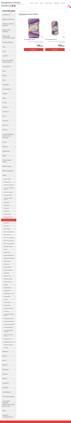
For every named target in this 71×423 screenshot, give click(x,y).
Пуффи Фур (7, 296)
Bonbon (5, 93)
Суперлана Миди (9, 327)
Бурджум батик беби (10, 220)
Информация (56, 3)
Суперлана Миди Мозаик (8, 331)
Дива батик (7, 252)
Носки (4, 116)
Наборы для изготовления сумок (9, 37)
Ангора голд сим (9, 192)
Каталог (36, 3)
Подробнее (33, 49)
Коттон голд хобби (9, 243)
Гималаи (5, 351)
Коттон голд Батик (9, 237)
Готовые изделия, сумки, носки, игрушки (8, 135)
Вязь (4, 47)
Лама (4, 98)
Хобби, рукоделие (8, 171)
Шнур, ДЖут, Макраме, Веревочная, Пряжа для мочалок (9, 403)
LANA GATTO (6, 66)
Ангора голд (8, 182)
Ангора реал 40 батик (8, 198)
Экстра (6, 347)
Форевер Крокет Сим (10, 342)
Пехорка (5, 146)
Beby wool (7, 205)
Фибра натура (7, 166)
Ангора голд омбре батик (9, 188)
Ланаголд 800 (8, 267)
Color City (5, 125)
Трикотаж (6, 111)
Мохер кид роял (8, 279)
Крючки (5, 107)
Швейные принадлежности (8, 416)
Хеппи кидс (7, 229)
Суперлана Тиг (8, 339)
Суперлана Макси (9, 308)
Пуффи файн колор (9, 293)
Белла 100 (7, 211)
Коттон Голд (8, 234)
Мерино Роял (8, 276)
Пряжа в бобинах (8, 42)
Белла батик (8, 214)
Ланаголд (7, 264)
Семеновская (7, 392)
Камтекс (5, 374)
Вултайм (7, 226)
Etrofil (4, 360)
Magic (4, 155)
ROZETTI (5, 365)
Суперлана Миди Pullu (9, 335)
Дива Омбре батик (9, 255)
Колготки (5, 120)
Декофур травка (9, 246)
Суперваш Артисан (9, 321)
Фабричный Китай (8, 19)
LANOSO (5, 56)
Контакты (63, 3)
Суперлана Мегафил (9, 324)
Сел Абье (7, 311)
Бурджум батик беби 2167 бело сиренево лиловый (35, 42)
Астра (4, 51)
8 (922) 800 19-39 (6, 6)
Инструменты (7, 89)
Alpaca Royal (7, 179)
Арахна (5, 378)
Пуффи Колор (8, 287)
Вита (4, 80)
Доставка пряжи (48, 3)
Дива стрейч (8, 261)
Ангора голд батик (9, 185)
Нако (4, 71)
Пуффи (6, 284)
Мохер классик (8, 282)
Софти (6, 299)
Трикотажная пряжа (7, 161)
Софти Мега (7, 305)
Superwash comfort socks (9, 314)
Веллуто (7, 223)
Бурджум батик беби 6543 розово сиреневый (56, 42)
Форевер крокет (9, 344)
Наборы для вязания (6, 30)
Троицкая (6, 383)
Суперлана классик (9, 318)
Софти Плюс (8, 302)
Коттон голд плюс (9, 240)
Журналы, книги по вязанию (8, 24)
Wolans (5, 75)
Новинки (41, 3)
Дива (6, 249)
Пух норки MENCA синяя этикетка (8, 61)
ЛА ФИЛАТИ (6, 15)
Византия (5, 369)
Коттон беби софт (9, 231)
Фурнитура (6, 151)
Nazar (4, 410)
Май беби (7, 273)
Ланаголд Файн (8, 270)
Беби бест (7, 202)
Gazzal (4, 142)
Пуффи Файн (8, 290)
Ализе (4, 175)
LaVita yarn (6, 84)
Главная (31, 3)
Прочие (5, 129)
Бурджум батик (8, 217)
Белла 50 (7, 208)
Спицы (5, 102)
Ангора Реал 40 (8, 195)
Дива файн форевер (9, 258)
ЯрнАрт (5, 356)
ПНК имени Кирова (8, 396)
